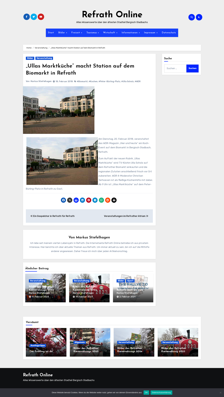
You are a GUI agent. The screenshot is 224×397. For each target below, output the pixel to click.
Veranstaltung (44, 58)
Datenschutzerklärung (161, 392)
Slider (30, 58)
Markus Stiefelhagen (41, 81)
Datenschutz (169, 33)
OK (146, 392)
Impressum (150, 33)
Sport (130, 281)
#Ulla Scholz (127, 81)
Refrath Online (112, 15)
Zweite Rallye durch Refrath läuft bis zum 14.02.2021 (130, 290)
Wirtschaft (109, 33)
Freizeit (76, 33)
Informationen (130, 33)
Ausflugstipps (38, 345)
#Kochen (93, 81)
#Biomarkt (82, 81)
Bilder (62, 33)
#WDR (138, 81)
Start (51, 33)
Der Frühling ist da (41, 351)
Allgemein (80, 342)
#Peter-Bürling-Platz (109, 81)
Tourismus (92, 33)
